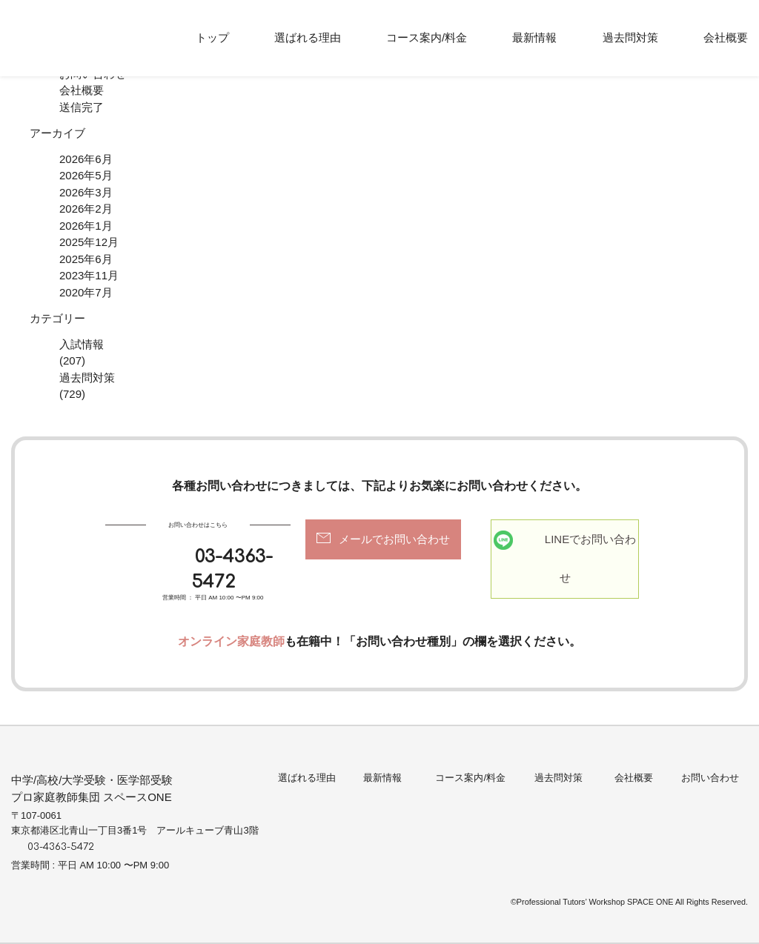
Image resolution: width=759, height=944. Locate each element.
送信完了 (81, 107)
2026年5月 (86, 175)
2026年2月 (86, 208)
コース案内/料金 (426, 37)
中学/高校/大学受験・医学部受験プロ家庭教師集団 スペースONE (92, 788)
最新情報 (534, 37)
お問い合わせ (710, 777)
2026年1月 (86, 225)
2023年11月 (89, 275)
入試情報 (81, 344)
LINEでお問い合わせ (590, 559)
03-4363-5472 (232, 569)
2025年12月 (89, 242)
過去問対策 (630, 37)
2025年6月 (86, 259)
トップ (212, 37)
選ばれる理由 (307, 37)
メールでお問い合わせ (394, 539)
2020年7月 (86, 292)
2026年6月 (86, 159)
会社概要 (725, 37)
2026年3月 (86, 192)
